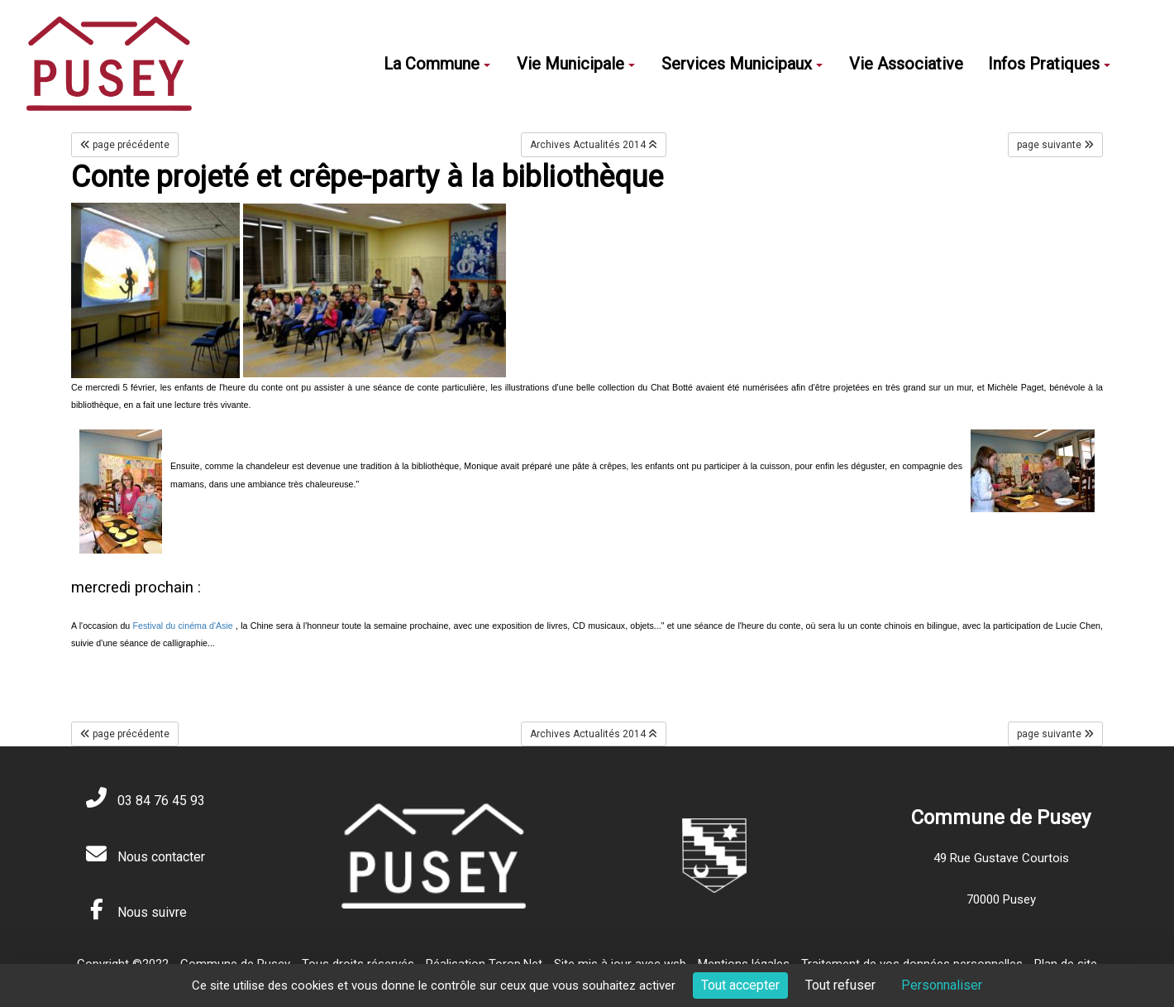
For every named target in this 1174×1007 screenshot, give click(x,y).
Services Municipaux (742, 64)
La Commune (437, 64)
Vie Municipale (576, 64)
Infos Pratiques (1049, 64)
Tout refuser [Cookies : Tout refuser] (840, 985)
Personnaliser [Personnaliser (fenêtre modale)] (941, 985)
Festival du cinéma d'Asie (183, 626)
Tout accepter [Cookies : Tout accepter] (740, 985)
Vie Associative (906, 64)
